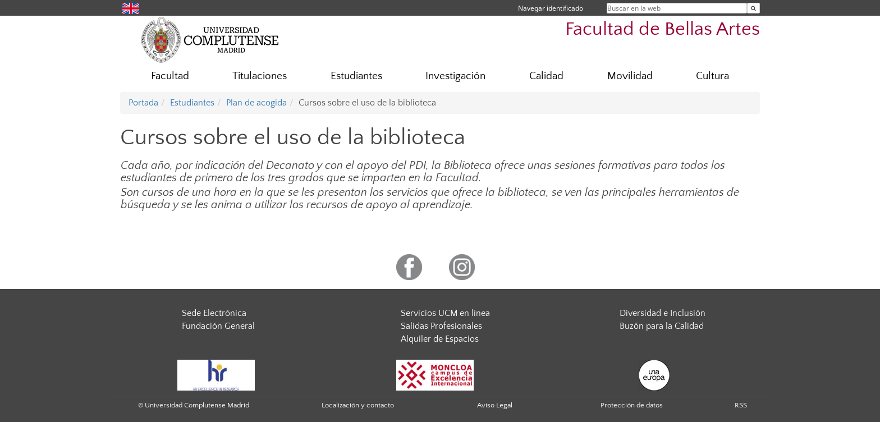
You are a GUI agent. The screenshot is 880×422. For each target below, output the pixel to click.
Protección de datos (632, 405)
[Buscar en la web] (753, 8)
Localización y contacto (358, 405)
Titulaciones (259, 76)
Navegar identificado (550, 8)
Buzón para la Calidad (662, 326)
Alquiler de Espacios (440, 339)
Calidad (546, 76)
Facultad (170, 76)
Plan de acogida (256, 103)
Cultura (712, 76)
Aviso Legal (494, 405)
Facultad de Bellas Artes (662, 29)
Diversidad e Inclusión (662, 313)
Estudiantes (356, 76)
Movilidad (630, 76)
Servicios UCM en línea (445, 313)
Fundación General (218, 326)
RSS (741, 405)
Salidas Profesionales (441, 326)
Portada (143, 103)
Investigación (455, 76)
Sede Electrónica (214, 313)
